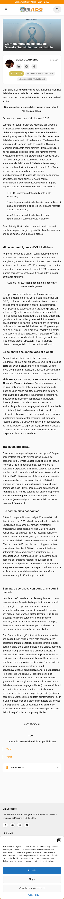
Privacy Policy (33, 895)
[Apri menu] (6, 9)
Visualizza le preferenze (32, 888)
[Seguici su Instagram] (19, 825)
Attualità (16, 74)
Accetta (32, 870)
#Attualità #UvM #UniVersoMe (40, 74)
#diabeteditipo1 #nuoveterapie (32, 79)
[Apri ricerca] (57, 9)
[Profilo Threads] (34, 66)
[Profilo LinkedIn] (19, 66)
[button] (59, 840)
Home (9, 749)
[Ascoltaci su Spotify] (26, 825)
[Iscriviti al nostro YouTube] (12, 825)
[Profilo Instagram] (26, 66)
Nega (32, 879)
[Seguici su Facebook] (5, 825)
